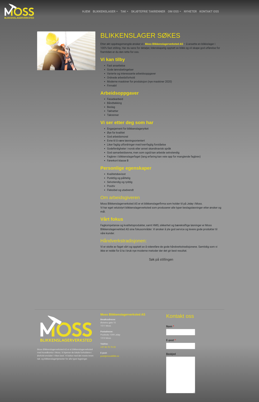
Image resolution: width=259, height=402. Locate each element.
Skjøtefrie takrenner (148, 11)
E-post (171, 340)
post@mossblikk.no (109, 356)
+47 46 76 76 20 (108, 347)
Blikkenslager (104, 11)
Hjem (86, 11)
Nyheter (190, 11)
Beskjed (171, 354)
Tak (123, 11)
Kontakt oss (209, 11)
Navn (170, 326)
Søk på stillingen (161, 259)
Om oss (173, 11)
